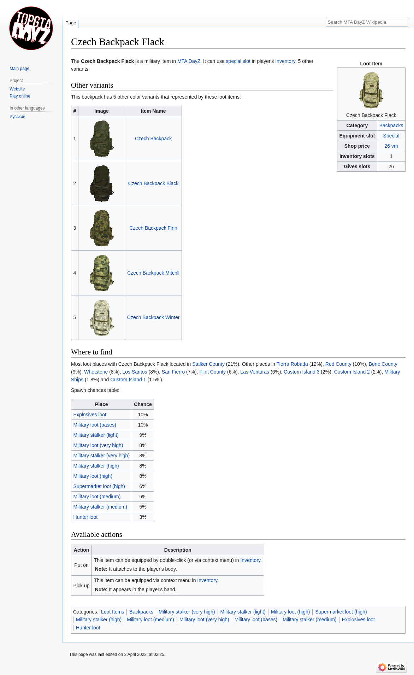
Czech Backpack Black (153, 183)
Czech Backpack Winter (153, 317)
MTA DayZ (188, 61)
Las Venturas (254, 372)
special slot (238, 61)
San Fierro (173, 372)
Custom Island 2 (352, 372)
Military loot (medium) (97, 496)
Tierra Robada (292, 364)
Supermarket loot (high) (99, 486)
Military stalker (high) (96, 466)
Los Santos (135, 372)
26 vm (391, 146)
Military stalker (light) (96, 435)
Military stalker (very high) (101, 455)
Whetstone (96, 372)
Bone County (383, 364)
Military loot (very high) (98, 445)
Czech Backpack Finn (153, 228)
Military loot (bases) (94, 425)
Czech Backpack (153, 138)
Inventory (285, 61)
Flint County (212, 372)
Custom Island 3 (301, 372)
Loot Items (112, 612)
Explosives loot (89, 414)
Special (391, 136)
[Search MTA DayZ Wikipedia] (367, 22)
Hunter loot (85, 517)
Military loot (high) (92, 476)
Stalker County (208, 364)
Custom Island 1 (128, 379)
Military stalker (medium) (100, 507)
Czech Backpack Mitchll (153, 273)
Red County (338, 364)
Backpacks (391, 125)
